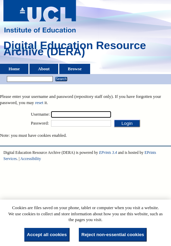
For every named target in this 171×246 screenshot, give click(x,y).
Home (14, 69)
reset (39, 102)
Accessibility (30, 159)
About (44, 69)
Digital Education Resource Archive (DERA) (74, 50)
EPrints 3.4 (108, 152)
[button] (127, 123)
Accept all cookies (47, 234)
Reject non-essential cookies (113, 234)
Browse (75, 69)
